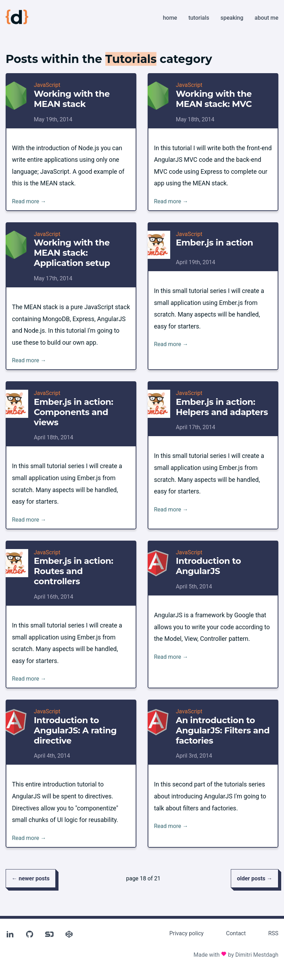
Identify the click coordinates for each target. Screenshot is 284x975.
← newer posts (31, 878)
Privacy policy (186, 933)
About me (266, 17)
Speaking (232, 17)
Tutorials (199, 17)
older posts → (254, 878)
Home (170, 17)
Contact (236, 933)
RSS (273, 933)
